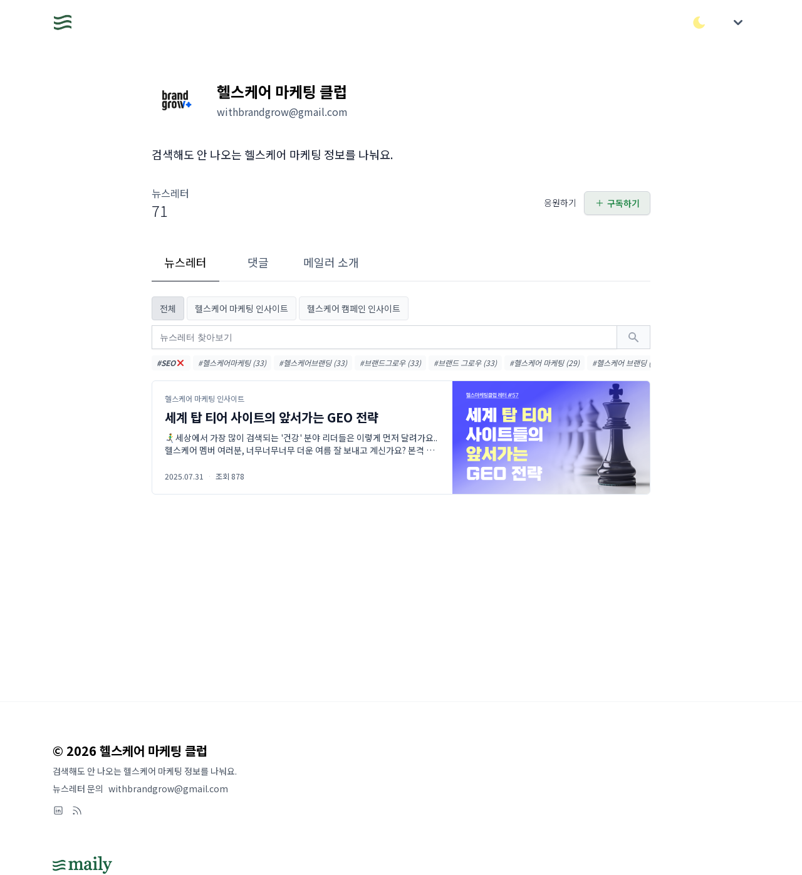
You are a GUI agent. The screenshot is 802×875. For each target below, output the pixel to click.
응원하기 (560, 202)
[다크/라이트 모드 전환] (699, 22)
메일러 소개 (331, 262)
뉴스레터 (185, 262)
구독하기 (617, 203)
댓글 (258, 262)
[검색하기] (633, 337)
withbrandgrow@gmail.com (168, 788)
